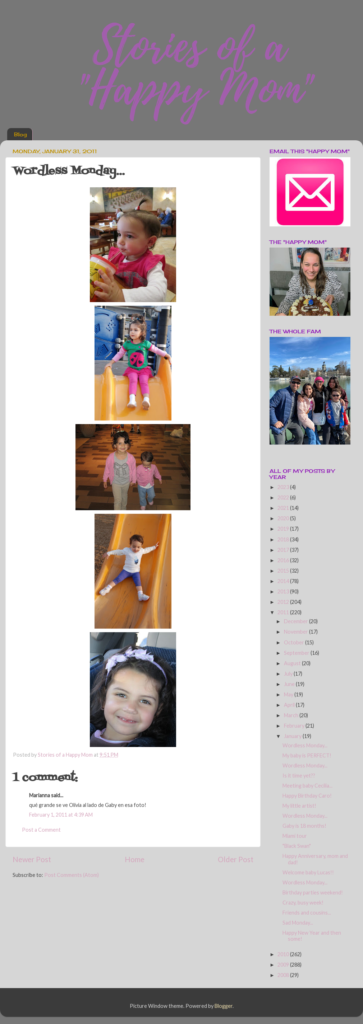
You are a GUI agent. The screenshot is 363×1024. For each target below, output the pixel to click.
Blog (20, 134)
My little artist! (299, 806)
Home (134, 859)
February (294, 726)
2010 (283, 954)
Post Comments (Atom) (71, 875)
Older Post (235, 859)
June (290, 684)
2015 (283, 571)
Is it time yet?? (298, 775)
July (289, 674)
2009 (283, 965)
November (296, 632)
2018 (283, 539)
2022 (283, 497)
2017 (283, 550)
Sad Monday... (297, 923)
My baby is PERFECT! (306, 755)
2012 (283, 602)
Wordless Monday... (304, 745)
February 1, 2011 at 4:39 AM (61, 815)
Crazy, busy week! (302, 902)
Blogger (224, 1006)
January (293, 736)
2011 (283, 612)
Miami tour (294, 836)
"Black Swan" (296, 846)
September (297, 653)
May (289, 694)
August (293, 663)
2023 (283, 487)
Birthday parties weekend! (312, 892)
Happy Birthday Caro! (307, 796)
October (294, 642)
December (296, 621)
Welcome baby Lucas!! (308, 872)
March (291, 715)
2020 (283, 518)
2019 (283, 529)
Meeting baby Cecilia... (307, 786)
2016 (283, 560)
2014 (283, 581)
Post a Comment (41, 830)
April (290, 705)
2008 (283, 975)
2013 (283, 591)
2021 (283, 508)
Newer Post (32, 859)
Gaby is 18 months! (304, 826)
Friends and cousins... (306, 913)
